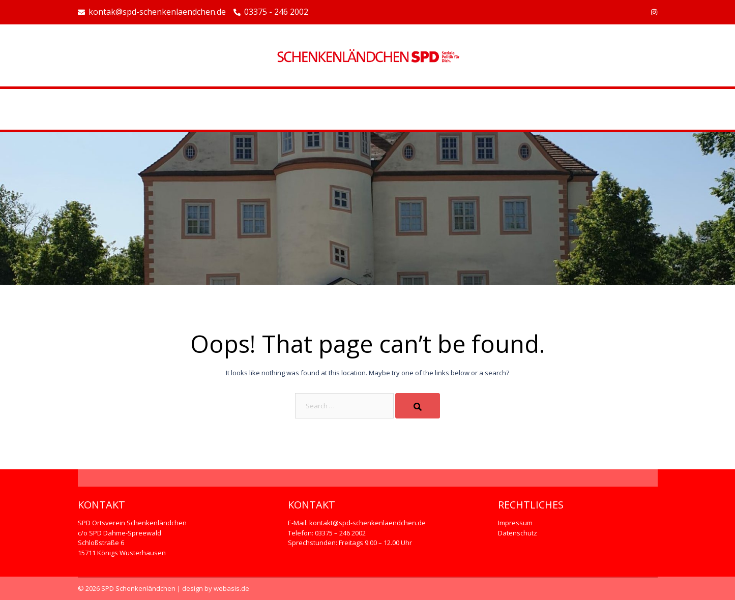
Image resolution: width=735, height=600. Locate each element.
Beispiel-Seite (367, 109)
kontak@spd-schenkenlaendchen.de (152, 12)
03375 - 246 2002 (270, 12)
